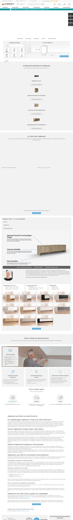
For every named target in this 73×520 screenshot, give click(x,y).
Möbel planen (5, 7)
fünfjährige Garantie (28, 437)
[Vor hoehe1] (36, 50)
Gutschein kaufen (17, 491)
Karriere (50, 492)
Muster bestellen (26, 7)
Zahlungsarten (28, 491)
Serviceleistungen (36, 7)
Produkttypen (36, 38)
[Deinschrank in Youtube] (39, 508)
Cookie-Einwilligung (29, 496)
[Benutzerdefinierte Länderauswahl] (69, 1)
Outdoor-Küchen (15, 7)
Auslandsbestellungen (18, 496)
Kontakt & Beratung (66, 7)
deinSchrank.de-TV (6, 498)
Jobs (4, 497)
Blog (38, 491)
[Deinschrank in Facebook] (31, 508)
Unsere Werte (5, 495)
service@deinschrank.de (24, 451)
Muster (35, 377)
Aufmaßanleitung (17, 501)
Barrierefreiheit (28, 495)
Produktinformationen (52, 38)
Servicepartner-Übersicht (18, 502)
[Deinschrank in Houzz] (42, 508)
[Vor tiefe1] (49, 55)
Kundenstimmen (39, 495)
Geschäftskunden (51, 495)
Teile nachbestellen (18, 492)
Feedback (38, 492)
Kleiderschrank (36, 425)
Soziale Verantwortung (6, 496)
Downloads (16, 498)
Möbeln (33, 398)
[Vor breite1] (42, 55)
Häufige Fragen (17, 495)
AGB (49, 496)
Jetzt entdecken (20, 38)
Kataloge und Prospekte (18, 497)
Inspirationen (56, 7)
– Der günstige (14, 159)
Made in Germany (6, 492)
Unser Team (5, 491)
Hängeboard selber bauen (7, 515)
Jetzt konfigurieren (64, 56)
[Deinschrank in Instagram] (34, 508)
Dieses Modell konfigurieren (36, 84)
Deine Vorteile (28, 38)
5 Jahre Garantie (28, 492)
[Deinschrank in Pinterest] (36, 508)
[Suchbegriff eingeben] (35, 4)
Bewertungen (46, 7)
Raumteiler (39, 391)
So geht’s (43, 38)
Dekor (55, 372)
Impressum (50, 497)
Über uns (50, 491)
